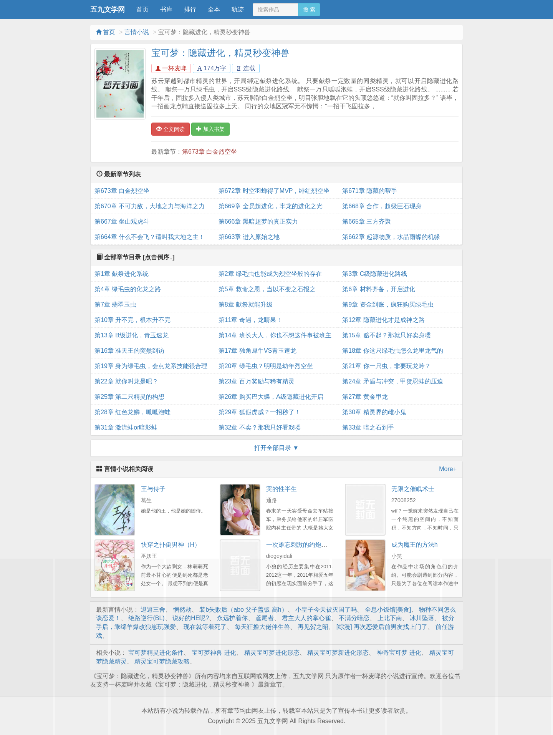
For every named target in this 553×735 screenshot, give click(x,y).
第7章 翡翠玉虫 (115, 304)
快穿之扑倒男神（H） (171, 544)
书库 (166, 9)
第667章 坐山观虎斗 (121, 221)
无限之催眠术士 (412, 489)
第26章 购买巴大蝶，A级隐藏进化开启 (271, 396)
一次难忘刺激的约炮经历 (300, 544)
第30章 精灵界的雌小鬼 (374, 412)
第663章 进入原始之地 (249, 237)
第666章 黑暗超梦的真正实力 (258, 221)
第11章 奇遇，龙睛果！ (250, 320)
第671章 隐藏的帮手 (369, 190)
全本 (214, 9)
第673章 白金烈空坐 (209, 151)
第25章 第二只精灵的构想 (129, 396)
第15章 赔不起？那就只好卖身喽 (386, 335)
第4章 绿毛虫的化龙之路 (127, 289)
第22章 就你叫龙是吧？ (126, 381)
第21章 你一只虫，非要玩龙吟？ (386, 366)
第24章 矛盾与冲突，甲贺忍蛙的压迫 (392, 381)
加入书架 (210, 129)
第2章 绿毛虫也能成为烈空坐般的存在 (270, 273)
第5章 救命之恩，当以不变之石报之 (267, 289)
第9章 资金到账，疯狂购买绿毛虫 (387, 304)
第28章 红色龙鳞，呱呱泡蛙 (132, 412)
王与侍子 (153, 489)
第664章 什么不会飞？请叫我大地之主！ (149, 237)
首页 (142, 9)
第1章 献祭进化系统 (121, 273)
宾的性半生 (281, 489)
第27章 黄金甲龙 (364, 396)
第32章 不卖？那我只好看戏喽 (260, 427)
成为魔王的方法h (414, 544)
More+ (448, 469)
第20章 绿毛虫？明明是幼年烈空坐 (266, 366)
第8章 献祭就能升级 (246, 304)
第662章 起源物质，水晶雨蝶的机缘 (391, 237)
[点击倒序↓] (159, 257)
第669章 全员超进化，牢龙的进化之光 (271, 206)
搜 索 (309, 10)
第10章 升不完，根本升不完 (132, 320)
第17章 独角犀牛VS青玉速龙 (258, 350)
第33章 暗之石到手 (368, 427)
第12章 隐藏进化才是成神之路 (383, 320)
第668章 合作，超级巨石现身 (382, 206)
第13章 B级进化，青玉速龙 (131, 335)
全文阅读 (170, 129)
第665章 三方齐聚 (366, 221)
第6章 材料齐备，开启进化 (378, 289)
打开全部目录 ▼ (276, 448)
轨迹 (238, 9)
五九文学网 (107, 9)
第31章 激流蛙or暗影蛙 (125, 427)
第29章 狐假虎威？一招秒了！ (260, 412)
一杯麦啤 (171, 68)
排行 (190, 9)
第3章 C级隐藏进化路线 (374, 273)
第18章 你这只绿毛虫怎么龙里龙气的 (392, 350)
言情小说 (136, 32)
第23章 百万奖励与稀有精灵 (257, 381)
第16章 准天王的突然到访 (129, 350)
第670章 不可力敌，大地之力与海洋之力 (149, 206)
